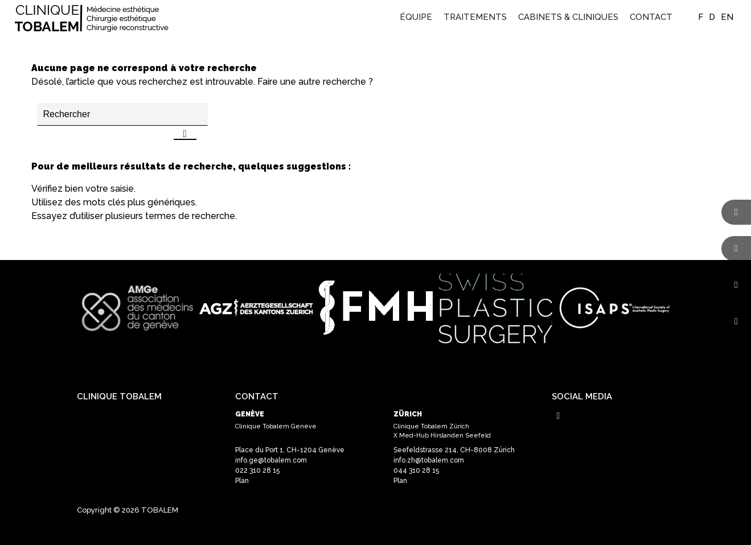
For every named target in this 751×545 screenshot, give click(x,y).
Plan (242, 481)
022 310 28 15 (257, 470)
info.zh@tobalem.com (428, 460)
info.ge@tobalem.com (271, 460)
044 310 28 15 (416, 470)
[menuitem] (416, 17)
